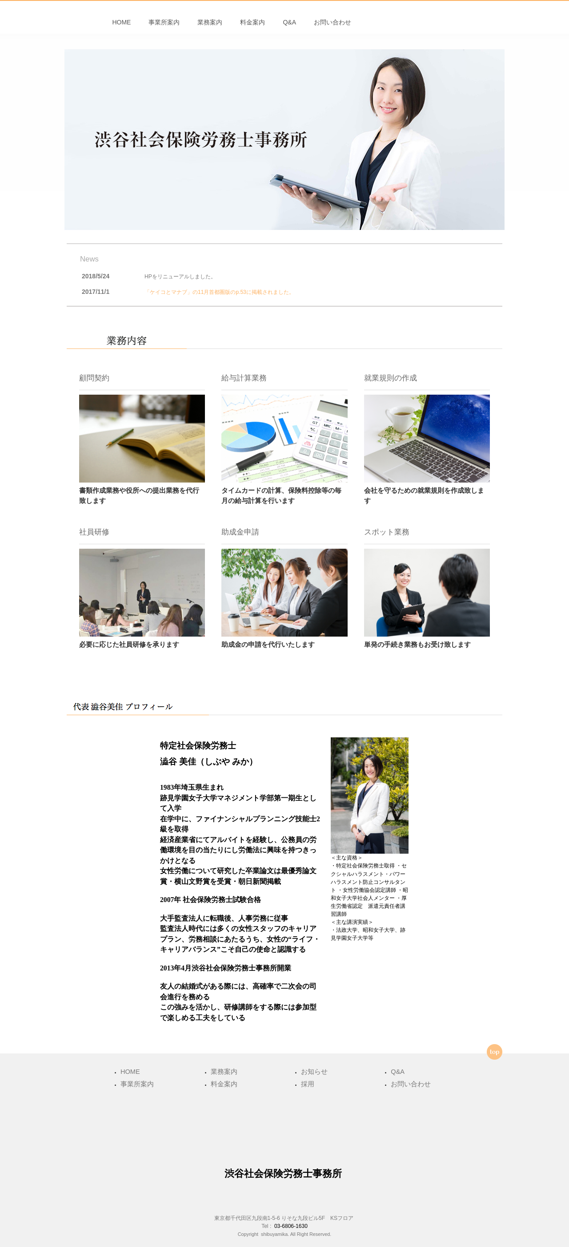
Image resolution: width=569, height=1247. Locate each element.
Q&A (289, 26)
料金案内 (252, 26)
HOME (121, 26)
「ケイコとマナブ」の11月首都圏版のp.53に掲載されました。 (219, 300)
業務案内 (209, 26)
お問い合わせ (332, 26)
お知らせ (314, 1071)
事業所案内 (164, 26)
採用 (307, 1084)
